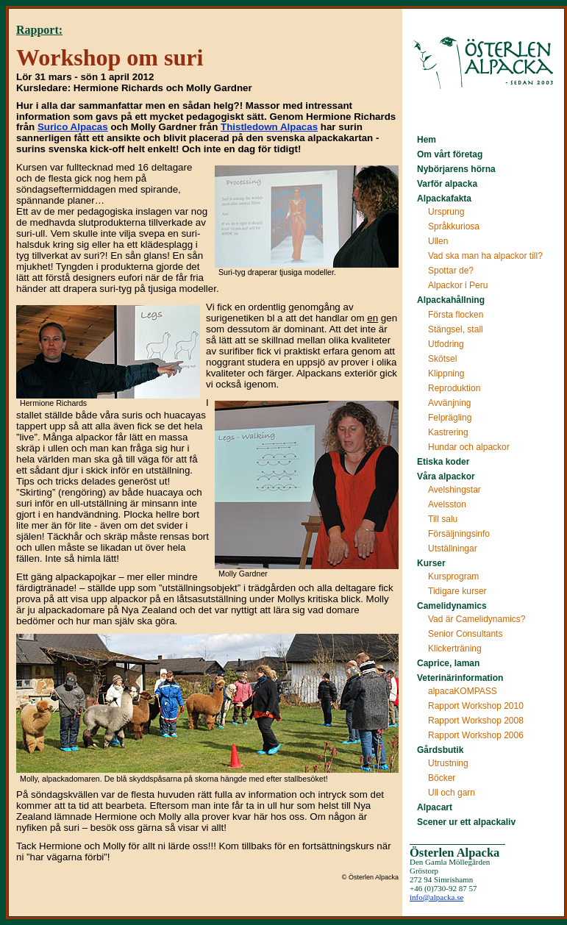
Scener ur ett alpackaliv (466, 822)
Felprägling (449, 418)
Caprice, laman (448, 663)
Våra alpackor (446, 476)
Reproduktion (454, 388)
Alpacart (434, 807)
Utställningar (452, 548)
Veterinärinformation (460, 678)
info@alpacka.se (436, 897)
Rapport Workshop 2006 (476, 735)
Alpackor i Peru (458, 285)
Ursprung (446, 212)
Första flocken (455, 315)
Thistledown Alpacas (269, 126)
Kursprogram (453, 576)
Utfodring (446, 344)
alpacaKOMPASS (462, 691)
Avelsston (447, 504)
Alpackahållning (451, 300)
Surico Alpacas (73, 126)
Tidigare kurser (457, 591)
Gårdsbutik (440, 750)
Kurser (431, 563)
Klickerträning (455, 648)
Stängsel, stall (455, 329)
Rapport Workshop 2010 (476, 706)
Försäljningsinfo (459, 534)
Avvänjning (449, 403)
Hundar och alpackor (469, 447)
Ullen (438, 241)
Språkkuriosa (453, 226)
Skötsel (442, 359)
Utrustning (448, 763)
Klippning (446, 373)
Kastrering (448, 432)
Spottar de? (451, 270)
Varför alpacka (447, 184)
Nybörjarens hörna (456, 169)
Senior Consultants (465, 634)
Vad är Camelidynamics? (477, 619)
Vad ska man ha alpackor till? (485, 256)
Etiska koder (443, 462)
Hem (426, 140)
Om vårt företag (449, 154)
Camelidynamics (452, 606)
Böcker (441, 778)
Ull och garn (451, 793)
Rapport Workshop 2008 (476, 720)
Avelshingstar (454, 490)
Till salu (442, 519)
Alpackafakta (444, 198)
